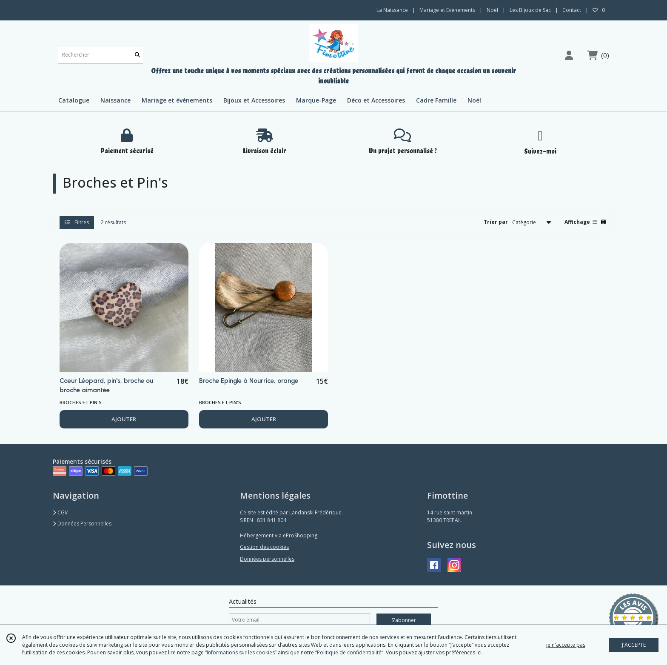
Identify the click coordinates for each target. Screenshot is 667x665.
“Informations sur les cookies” (240, 652)
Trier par (496, 221)
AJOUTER (123, 419)
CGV (60, 512)
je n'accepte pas (565, 644)
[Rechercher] (137, 55)
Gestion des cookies (264, 547)
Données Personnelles (82, 523)
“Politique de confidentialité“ (349, 652)
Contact (571, 10)
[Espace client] (569, 55)
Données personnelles (267, 558)
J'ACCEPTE (634, 644)
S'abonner (403, 620)
